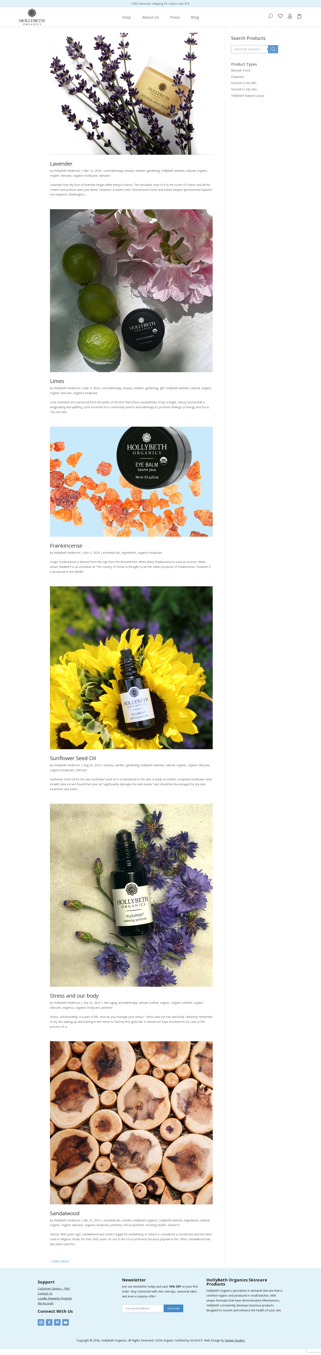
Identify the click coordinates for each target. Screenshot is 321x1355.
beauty (129, 176)
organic (202, 176)
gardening (153, 176)
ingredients (129, 558)
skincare (104, 181)
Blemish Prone (241, 76)
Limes (57, 387)
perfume (107, 1013)
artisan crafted (148, 1009)
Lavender (61, 169)
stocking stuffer (156, 1231)
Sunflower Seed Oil (73, 764)
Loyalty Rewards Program (55, 1304)
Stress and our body (74, 1001)
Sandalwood (64, 1219)
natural (191, 176)
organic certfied (181, 1009)
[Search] (273, 55)
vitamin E (174, 1231)
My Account (45, 1309)
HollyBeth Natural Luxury (247, 101)
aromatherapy (113, 176)
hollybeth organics (145, 1226)
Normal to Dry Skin (244, 89)
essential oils (111, 558)
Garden (140, 176)
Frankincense (66, 551)
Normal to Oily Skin (244, 95)
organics (68, 1013)
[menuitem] (126, 17)
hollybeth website (173, 176)
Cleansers (237, 83)
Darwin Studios (235, 1346)
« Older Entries (59, 1267)
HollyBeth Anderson (67, 176)
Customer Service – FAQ (54, 1294)
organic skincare (60, 181)
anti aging (110, 1009)
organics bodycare (85, 181)
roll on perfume (133, 1231)
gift (162, 394)
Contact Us (45, 1299)
